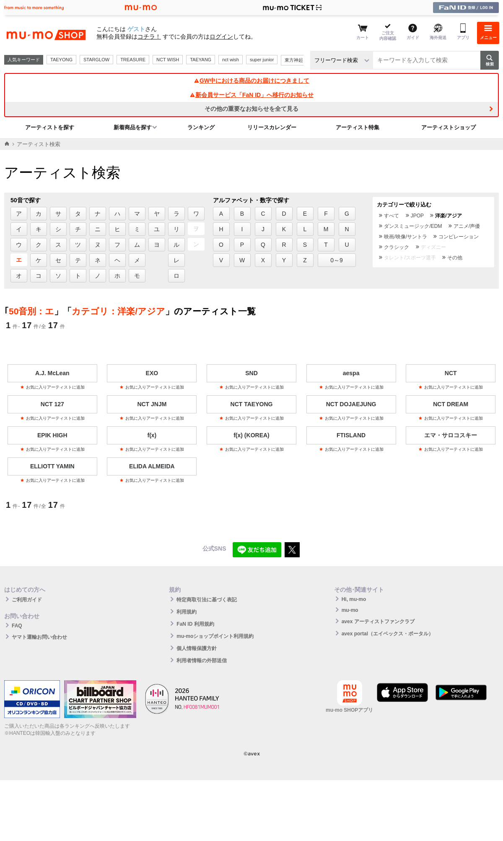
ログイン (221, 36)
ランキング (201, 127)
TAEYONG (61, 59)
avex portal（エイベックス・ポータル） (387, 634)
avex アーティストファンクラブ (378, 621)
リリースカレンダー (271, 127)
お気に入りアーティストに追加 (52, 387)
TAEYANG (200, 59)
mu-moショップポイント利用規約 (215, 636)
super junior (262, 59)
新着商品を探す (133, 127)
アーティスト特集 (357, 127)
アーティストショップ (448, 127)
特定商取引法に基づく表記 (206, 600)
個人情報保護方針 (196, 648)
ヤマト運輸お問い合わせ (39, 637)
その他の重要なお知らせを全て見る (251, 108)
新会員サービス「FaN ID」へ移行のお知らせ (251, 94)
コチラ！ (149, 36)
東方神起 (294, 60)
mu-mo (350, 610)
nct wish (230, 59)
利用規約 (186, 612)
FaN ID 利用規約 (195, 624)
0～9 (336, 260)
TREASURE (132, 59)
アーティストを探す (49, 127)
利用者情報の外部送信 (201, 660)
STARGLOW (96, 59)
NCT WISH (167, 59)
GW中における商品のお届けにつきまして (251, 80)
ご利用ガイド (27, 600)
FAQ (17, 626)
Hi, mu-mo (354, 599)
